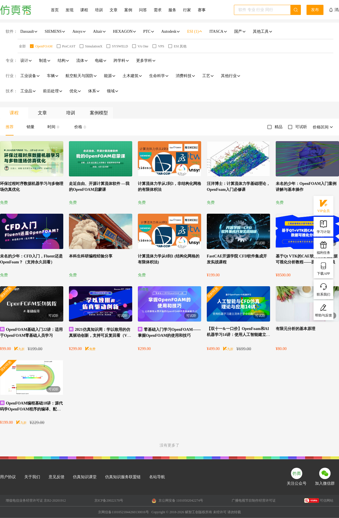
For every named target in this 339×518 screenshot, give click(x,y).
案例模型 (99, 112)
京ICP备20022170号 (108, 500)
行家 (187, 10)
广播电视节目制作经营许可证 (254, 500)
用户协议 (8, 477)
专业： (12, 60)
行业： (12, 76)
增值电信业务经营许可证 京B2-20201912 (36, 500)
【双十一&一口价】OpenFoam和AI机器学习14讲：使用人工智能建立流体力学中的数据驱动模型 (238, 335)
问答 (143, 10)
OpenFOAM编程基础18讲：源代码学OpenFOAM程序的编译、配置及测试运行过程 (31, 409)
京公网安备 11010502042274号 (177, 501)
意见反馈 (56, 477)
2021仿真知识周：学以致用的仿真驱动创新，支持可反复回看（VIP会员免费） (100, 335)
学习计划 (323, 226)
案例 (128, 10)
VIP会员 (323, 205)
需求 (158, 10)
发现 (69, 10)
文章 (114, 10)
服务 (172, 10)
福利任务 (323, 247)
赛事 (202, 10)
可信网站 (318, 500)
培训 (99, 10)
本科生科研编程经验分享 (90, 256)
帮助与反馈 (323, 310)
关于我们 (32, 477)
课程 (84, 10)
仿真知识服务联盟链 (123, 477)
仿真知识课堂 (85, 477)
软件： (12, 31)
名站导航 (157, 477)
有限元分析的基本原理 (295, 329)
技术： (12, 91)
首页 (55, 10)
